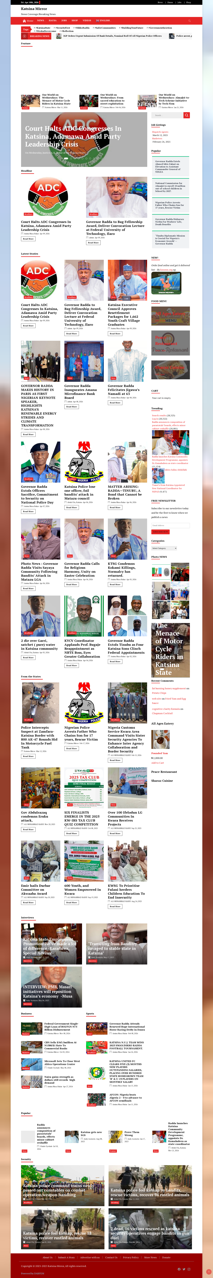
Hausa (170, 2)
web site (156, 698)
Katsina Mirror (34, 8)
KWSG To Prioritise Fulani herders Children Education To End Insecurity (126, 891)
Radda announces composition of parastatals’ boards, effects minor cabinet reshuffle (169, 425)
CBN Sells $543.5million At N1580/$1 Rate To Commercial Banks (60, 1045)
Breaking (114, 1203)
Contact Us (111, 1257)
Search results (159, 415)
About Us (47, 1257)
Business (26, 1034)
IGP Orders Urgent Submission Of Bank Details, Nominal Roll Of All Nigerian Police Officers (109, 36)
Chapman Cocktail (162, 713)
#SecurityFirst (63, 27)
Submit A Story (66, 1257)
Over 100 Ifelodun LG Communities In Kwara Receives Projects (125, 818)
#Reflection (67, 31)
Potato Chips (159, 692)
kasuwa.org (166, 269)
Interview (27, 961)
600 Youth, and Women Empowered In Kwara (82, 889)
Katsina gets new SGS (91, 1133)
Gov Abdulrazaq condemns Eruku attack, (34, 816)
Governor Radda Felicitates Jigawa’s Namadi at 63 (123, 390)
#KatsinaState (43, 27)
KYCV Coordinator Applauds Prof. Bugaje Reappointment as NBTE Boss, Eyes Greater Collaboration (82, 648)
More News (150, 1257)
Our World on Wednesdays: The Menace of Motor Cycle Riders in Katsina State (56, 99)
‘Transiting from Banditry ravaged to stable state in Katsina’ (112, 948)
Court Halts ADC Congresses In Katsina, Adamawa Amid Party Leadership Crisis (46, 226)
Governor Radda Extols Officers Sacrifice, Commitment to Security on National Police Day (39, 494)
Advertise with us (90, 1257)
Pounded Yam (159, 753)
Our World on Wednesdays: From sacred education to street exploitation (112, 99)
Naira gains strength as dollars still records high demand (59, 1079)
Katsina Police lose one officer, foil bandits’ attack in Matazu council (79, 492)
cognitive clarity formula (166, 708)
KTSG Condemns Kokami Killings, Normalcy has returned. (121, 569)
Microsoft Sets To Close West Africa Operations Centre (62, 1062)
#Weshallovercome (46, 31)
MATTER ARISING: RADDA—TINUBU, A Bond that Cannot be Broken (125, 492)
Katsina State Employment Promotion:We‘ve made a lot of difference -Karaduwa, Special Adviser (50, 946)
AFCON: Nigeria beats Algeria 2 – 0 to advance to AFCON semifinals (126, 1097)
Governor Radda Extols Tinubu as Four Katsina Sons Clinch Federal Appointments (126, 646)
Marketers (157, 138)
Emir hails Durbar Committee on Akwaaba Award (35, 889)
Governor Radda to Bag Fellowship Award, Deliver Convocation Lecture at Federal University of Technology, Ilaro (115, 228)
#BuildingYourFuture (132, 27)
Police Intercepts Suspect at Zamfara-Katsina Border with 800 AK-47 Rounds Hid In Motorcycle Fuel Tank (39, 737)
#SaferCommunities (105, 27)
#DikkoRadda (82, 27)
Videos (87, 20)
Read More (28, 238)
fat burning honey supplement (169, 688)
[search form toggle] (189, 20)
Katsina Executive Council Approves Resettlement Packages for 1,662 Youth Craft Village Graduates (124, 315)
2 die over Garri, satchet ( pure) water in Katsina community (39, 644)
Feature (26, 108)
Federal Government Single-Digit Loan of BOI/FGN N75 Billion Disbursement (61, 1026)
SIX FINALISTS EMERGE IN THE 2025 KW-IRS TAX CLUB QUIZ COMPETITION (82, 818)
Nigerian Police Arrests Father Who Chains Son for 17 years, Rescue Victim (81, 733)
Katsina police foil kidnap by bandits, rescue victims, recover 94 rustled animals (150, 1192)
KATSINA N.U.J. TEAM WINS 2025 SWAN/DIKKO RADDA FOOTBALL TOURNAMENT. (127, 1045)
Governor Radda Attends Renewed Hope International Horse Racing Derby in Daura (127, 1026)
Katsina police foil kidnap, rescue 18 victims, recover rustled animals (57, 1235)
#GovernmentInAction (160, 27)
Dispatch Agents (160, 131)
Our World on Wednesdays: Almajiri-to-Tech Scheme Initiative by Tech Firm (174, 99)
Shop (188, 2)
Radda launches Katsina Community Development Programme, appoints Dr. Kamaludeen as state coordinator (170, 460)
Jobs (179, 2)
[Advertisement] (106, 70)
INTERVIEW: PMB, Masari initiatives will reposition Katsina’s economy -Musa (47, 991)
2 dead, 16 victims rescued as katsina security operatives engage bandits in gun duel (150, 1233)
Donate (166, 1257)
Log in (155, 418)
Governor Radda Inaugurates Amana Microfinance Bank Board (80, 392)
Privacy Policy (131, 1257)
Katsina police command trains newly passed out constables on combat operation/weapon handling (58, 1190)
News (160, 2)
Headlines (28, 214)
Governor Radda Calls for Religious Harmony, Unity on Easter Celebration (82, 569)
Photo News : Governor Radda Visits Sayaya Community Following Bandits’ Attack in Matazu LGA (39, 571)
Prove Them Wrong (132, 1133)
